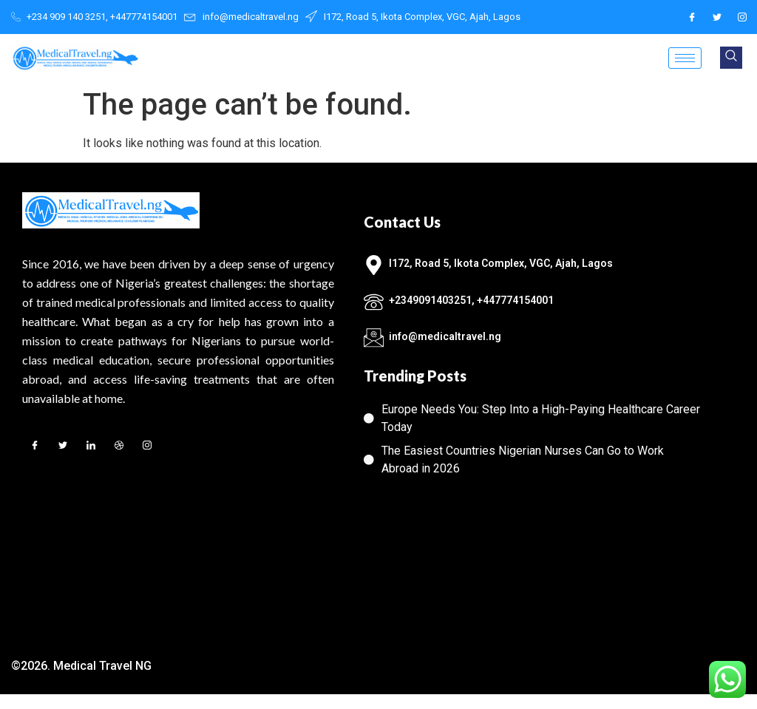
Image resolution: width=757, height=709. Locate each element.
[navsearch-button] (731, 58)
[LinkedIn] (90, 447)
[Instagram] (742, 17)
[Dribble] (119, 447)
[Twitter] (717, 17)
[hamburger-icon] (685, 58)
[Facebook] (692, 17)
